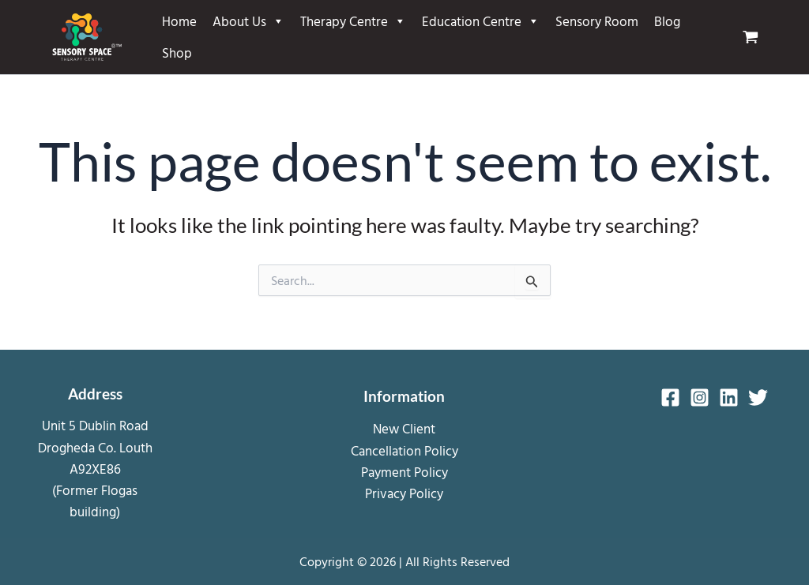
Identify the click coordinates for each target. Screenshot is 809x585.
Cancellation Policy (404, 450)
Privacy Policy (404, 493)
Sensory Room (596, 21)
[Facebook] (670, 397)
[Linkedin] (729, 397)
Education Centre (481, 21)
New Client (404, 428)
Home (179, 21)
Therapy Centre (353, 21)
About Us (248, 21)
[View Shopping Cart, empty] (757, 37)
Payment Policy (404, 472)
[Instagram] (699, 397)
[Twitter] (758, 397)
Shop (177, 52)
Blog (667, 21)
